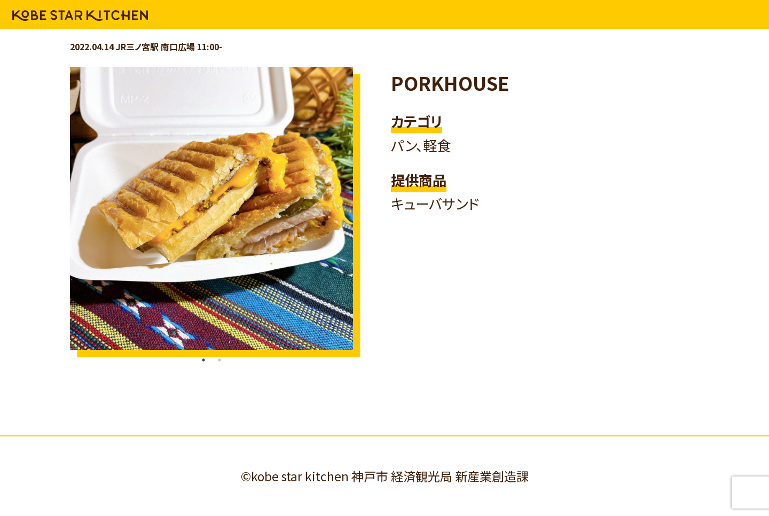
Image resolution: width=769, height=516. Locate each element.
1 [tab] (203, 360)
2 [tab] (219, 360)
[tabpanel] (211, 208)
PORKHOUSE (450, 82)
